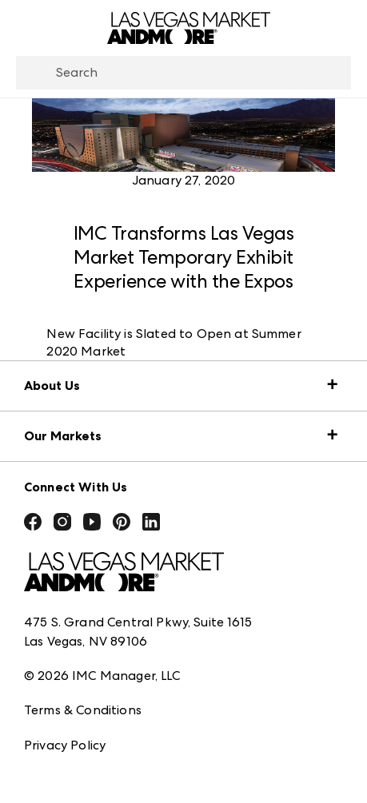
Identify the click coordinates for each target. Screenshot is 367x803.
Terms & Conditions (83, 710)
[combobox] (183, 72)
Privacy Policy (65, 745)
